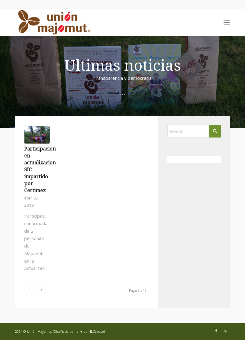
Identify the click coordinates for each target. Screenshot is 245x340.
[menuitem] (227, 22)
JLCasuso (97, 331)
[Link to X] (225, 330)
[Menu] (227, 22)
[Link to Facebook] (216, 330)
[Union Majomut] (53, 22)
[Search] (194, 131)
